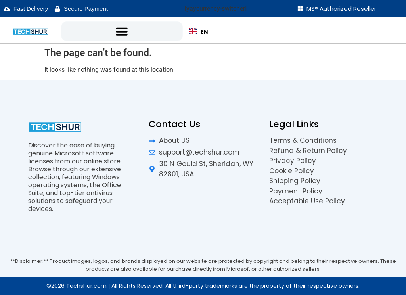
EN (198, 31)
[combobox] (198, 31)
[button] (121, 31)
